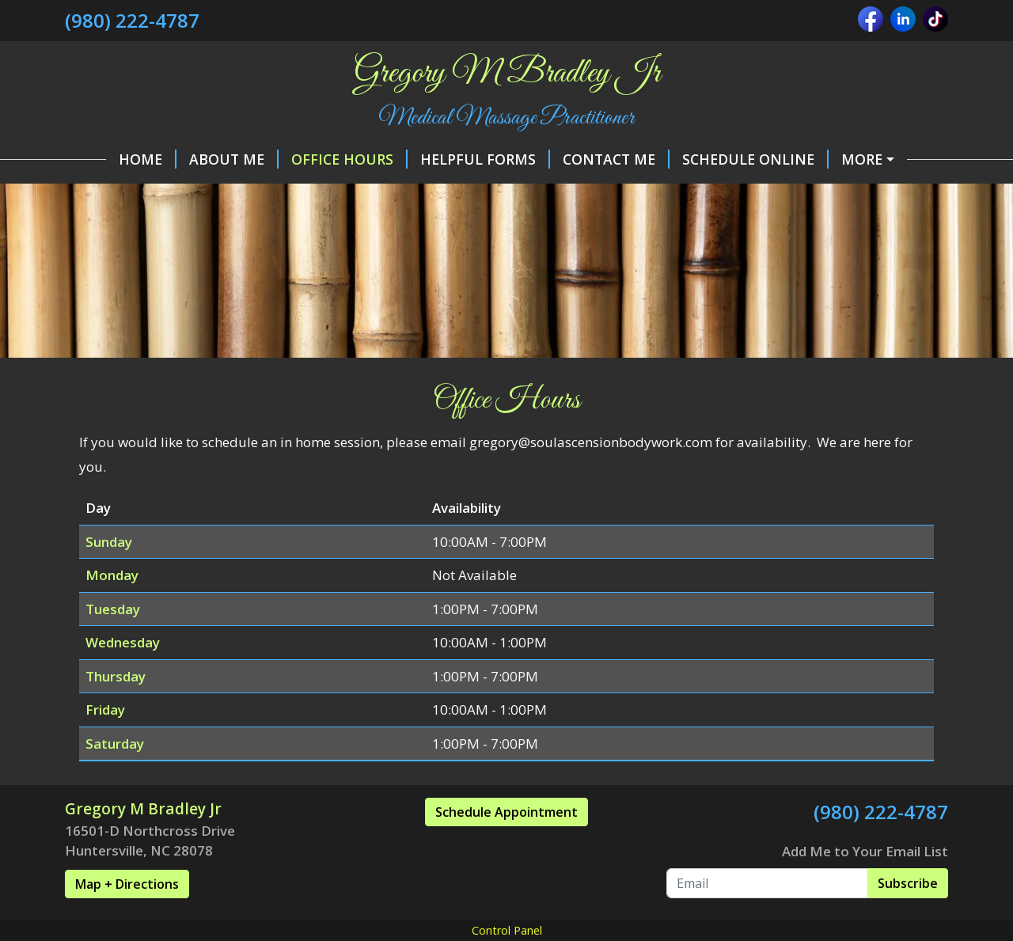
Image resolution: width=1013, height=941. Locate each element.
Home (106, 159)
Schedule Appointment (506, 845)
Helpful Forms (444, 159)
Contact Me (575, 159)
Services (484, 192)
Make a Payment (870, 159)
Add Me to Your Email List (865, 884)
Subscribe (908, 916)
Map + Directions (127, 917)
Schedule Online (714, 159)
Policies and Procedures (181, 192)
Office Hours (308, 159)
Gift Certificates (368, 192)
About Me (192, 159)
